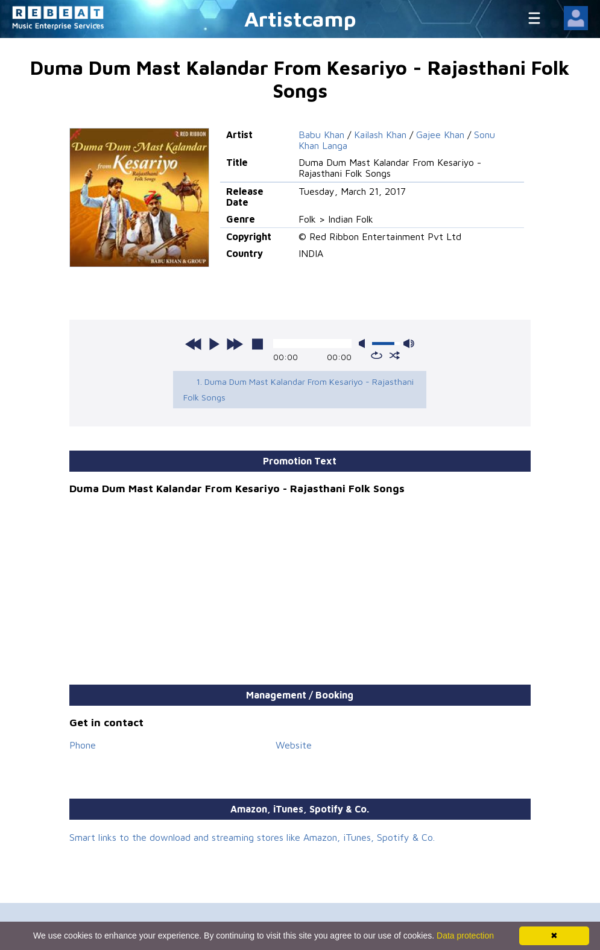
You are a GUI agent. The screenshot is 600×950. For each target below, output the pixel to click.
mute (364, 343)
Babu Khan (321, 134)
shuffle (394, 355)
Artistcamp (300, 18)
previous (193, 343)
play (214, 344)
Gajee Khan (440, 134)
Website (294, 744)
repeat (376, 355)
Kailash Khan (380, 134)
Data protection (465, 935)
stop (257, 343)
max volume (408, 343)
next (234, 343)
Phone (82, 744)
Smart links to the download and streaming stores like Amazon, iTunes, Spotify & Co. (252, 837)
